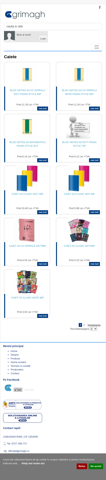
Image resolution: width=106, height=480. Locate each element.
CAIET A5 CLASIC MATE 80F (27, 297)
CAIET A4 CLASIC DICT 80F (27, 194)
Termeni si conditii (20, 366)
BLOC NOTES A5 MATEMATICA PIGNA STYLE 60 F (28, 144)
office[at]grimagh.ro (18, 451)
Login (43, 38)
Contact (15, 373)
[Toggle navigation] (96, 47)
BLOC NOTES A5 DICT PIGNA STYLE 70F (79, 144)
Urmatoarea (94, 325)
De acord (96, 466)
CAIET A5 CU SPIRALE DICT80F (27, 245)
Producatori (17, 369)
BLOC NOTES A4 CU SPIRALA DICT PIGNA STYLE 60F (27, 92)
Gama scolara (18, 362)
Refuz (82, 466)
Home (14, 351)
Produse (15, 358)
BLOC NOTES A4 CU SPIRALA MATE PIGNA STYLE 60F (79, 92)
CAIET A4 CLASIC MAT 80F (79, 194)
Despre (15, 354)
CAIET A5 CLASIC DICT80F (79, 245)
